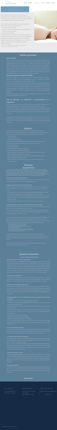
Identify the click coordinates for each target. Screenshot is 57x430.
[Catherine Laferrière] (14, 3)
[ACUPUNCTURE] (8, 2)
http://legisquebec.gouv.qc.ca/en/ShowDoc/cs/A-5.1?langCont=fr (17, 45)
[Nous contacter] (28, 378)
